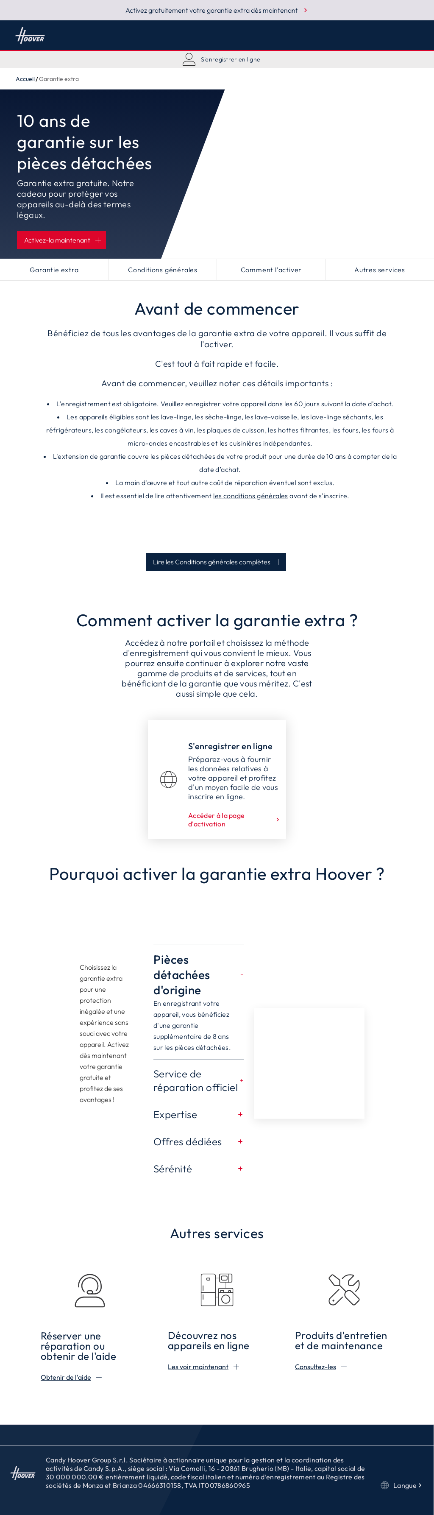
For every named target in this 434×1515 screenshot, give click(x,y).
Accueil (30, 35)
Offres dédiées (198, 1141)
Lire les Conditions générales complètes (211, 562)
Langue (402, 1485)
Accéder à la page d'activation (234, 819)
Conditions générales (163, 269)
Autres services (379, 269)
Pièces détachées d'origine (198, 974)
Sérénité (198, 1168)
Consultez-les (315, 1366)
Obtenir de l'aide (66, 1377)
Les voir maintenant (198, 1366)
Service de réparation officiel (198, 1080)
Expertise (198, 1114)
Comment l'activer (271, 269)
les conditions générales (250, 495)
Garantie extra (54, 269)
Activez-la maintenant (57, 240)
